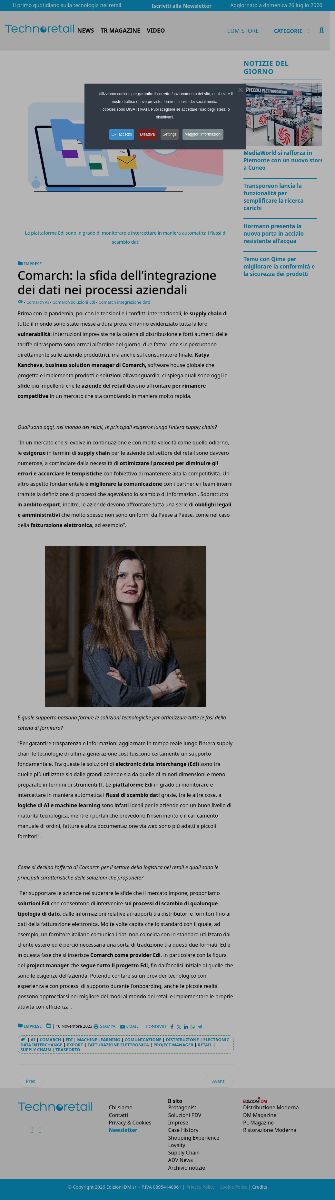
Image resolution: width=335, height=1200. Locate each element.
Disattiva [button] (147, 134)
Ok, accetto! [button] (119, 134)
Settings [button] (171, 134)
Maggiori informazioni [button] (205, 134)
